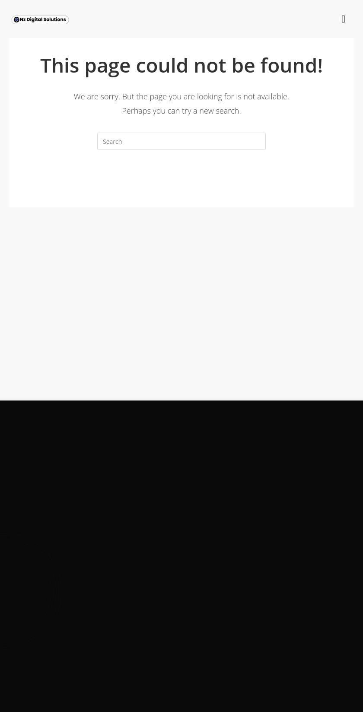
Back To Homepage (181, 185)
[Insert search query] (181, 141)
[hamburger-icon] (343, 19)
